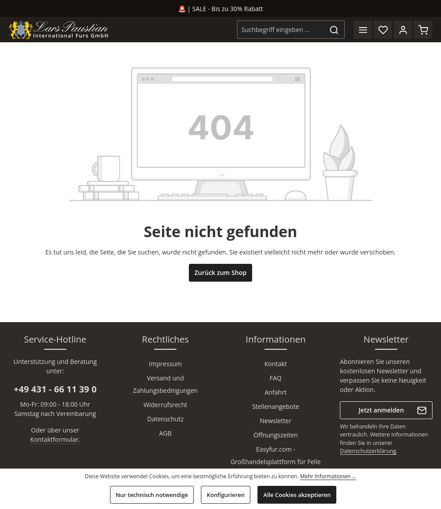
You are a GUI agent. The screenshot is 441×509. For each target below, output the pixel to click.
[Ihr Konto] (403, 29)
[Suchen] (334, 29)
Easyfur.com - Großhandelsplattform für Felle (275, 455)
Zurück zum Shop (221, 272)
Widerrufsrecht (165, 404)
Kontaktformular (54, 439)
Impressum (165, 364)
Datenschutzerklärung (368, 451)
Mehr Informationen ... (328, 476)
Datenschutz (165, 419)
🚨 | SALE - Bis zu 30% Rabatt (220, 8)
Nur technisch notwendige (152, 495)
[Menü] (363, 29)
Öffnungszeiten (275, 435)
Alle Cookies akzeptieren (297, 495)
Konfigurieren (226, 495)
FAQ (276, 378)
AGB (165, 433)
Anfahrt (275, 392)
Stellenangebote (275, 406)
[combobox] (280, 29)
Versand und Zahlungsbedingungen (165, 384)
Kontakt (275, 364)
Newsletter (275, 420)
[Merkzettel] (383, 29)
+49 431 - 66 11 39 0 (55, 389)
